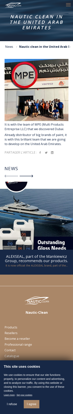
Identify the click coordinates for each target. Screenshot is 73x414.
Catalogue (12, 356)
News (9, 47)
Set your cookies (24, 395)
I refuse (12, 404)
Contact (10, 350)
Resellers (11, 333)
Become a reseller (17, 339)
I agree (31, 404)
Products (11, 327)
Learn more (9, 395)
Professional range (18, 344)
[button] (68, 4)
